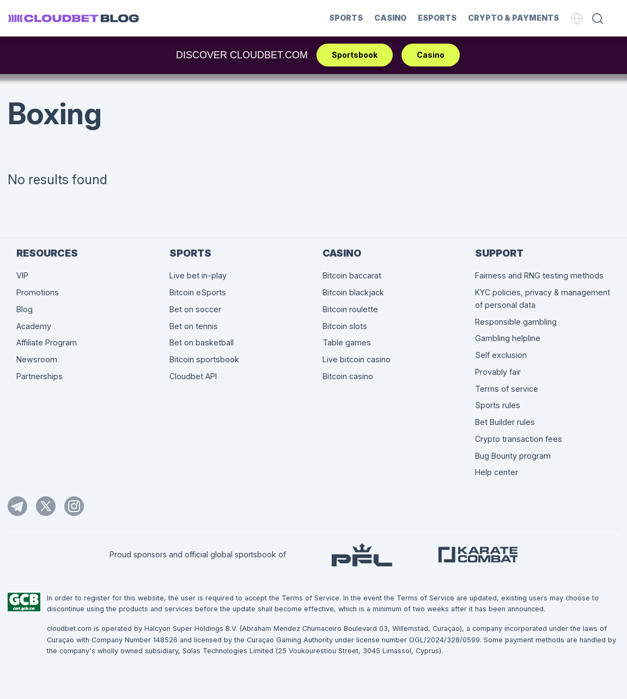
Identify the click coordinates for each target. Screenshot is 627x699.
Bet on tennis (193, 326)
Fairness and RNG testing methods (539, 275)
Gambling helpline (507, 338)
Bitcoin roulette (350, 309)
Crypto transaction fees (518, 438)
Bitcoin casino (347, 376)
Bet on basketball (201, 342)
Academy (33, 326)
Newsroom (36, 359)
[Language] (576, 18)
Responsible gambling (516, 321)
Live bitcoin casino (356, 359)
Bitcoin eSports (197, 292)
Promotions (37, 292)
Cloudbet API (193, 376)
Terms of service (506, 388)
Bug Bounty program (513, 455)
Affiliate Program (46, 342)
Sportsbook (355, 54)
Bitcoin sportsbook (204, 359)
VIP (22, 275)
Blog (24, 309)
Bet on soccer (195, 309)
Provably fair (498, 371)
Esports (437, 17)
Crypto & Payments (513, 17)
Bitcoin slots (344, 326)
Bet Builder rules (505, 422)
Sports (346, 17)
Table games (346, 342)
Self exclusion (501, 355)
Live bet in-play (198, 275)
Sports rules (497, 405)
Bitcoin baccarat (351, 275)
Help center (496, 472)
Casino (390, 17)
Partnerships (39, 376)
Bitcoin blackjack (353, 292)
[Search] (597, 18)
